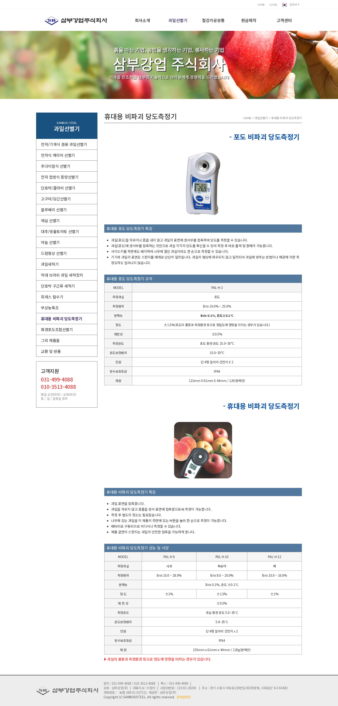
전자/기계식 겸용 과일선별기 (64, 144)
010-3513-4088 (58, 387)
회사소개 (142, 20)
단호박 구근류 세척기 (58, 286)
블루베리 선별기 (54, 209)
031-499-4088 (57, 380)
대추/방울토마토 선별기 (60, 231)
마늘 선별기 (50, 242)
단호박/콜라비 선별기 (58, 188)
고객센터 (284, 20)
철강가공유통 (213, 20)
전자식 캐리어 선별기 (58, 155)
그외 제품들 (50, 340)
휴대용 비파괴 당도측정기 (61, 318)
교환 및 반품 (51, 351)
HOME (261, 4)
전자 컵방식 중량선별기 (60, 177)
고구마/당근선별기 (56, 199)
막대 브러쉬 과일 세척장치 (62, 275)
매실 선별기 (50, 220)
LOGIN (273, 4)
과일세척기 (50, 264)
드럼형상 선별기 (54, 253)
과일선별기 (177, 20)
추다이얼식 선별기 (55, 166)
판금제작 (248, 20)
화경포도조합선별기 (57, 329)
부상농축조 (50, 307)
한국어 (290, 5)
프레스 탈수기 (52, 297)
